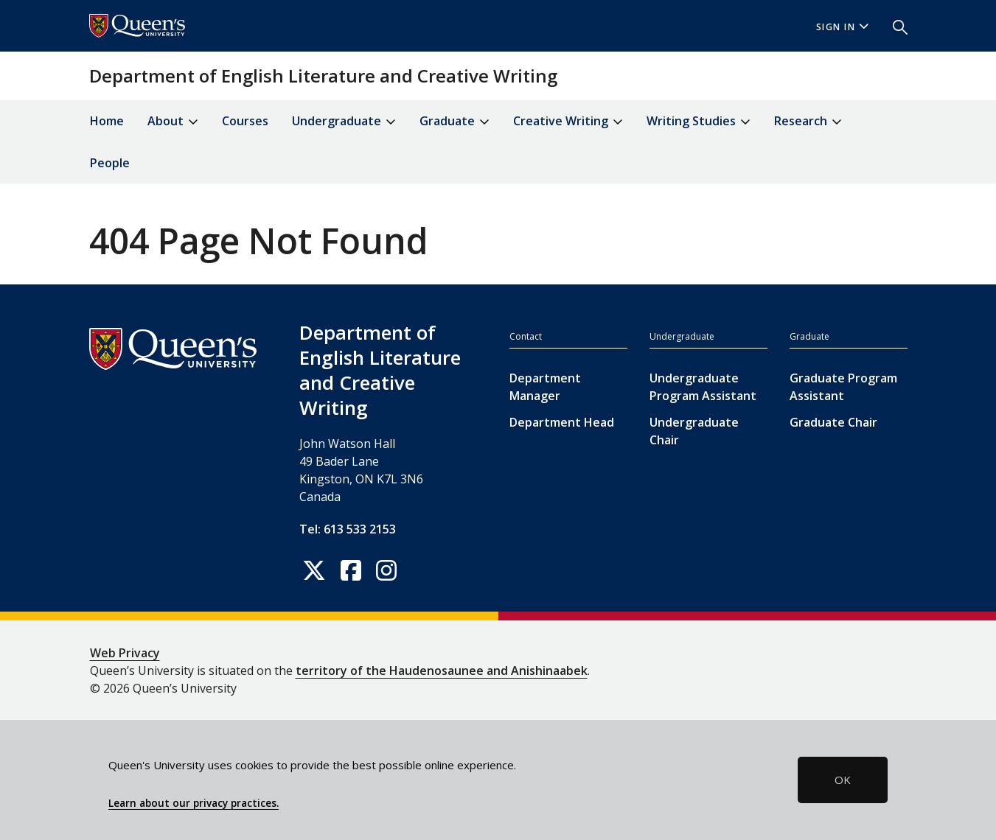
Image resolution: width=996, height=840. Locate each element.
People (110, 163)
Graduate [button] (454, 122)
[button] (894, 26)
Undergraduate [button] (344, 122)
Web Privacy (125, 653)
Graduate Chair (833, 422)
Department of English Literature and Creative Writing (323, 75)
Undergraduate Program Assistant (703, 387)
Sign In (842, 27)
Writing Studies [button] (699, 122)
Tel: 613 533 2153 (347, 529)
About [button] (172, 122)
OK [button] (843, 779)
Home (107, 121)
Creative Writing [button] (568, 122)
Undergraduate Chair (694, 431)
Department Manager (545, 387)
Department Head (561, 422)
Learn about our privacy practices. (193, 803)
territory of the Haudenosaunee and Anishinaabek (442, 670)
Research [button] (808, 122)
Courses (245, 121)
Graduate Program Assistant (843, 387)
